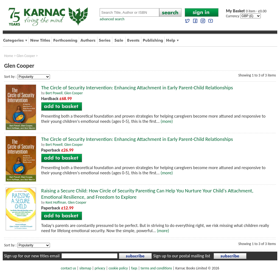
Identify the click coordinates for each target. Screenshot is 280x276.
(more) (167, 121)
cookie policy (118, 268)
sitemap (85, 268)
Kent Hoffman (56, 202)
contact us (68, 268)
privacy (100, 268)
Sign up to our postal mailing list (181, 255)
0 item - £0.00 (246, 11)
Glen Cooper (25, 55)
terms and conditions (156, 268)
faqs (134, 268)
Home (8, 55)
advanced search (112, 19)
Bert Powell (54, 93)
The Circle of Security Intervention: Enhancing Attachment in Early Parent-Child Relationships (137, 87)
